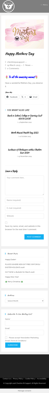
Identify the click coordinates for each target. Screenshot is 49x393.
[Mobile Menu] (44, 5)
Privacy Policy (18, 379)
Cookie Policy (30, 379)
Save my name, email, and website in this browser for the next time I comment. (22, 227)
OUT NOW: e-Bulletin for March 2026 (19, 272)
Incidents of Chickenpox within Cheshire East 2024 (24, 151)
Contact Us (7, 379)
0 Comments (13, 68)
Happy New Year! (12, 277)
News (27, 65)
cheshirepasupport (16, 62)
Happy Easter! (10, 259)
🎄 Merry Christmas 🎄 (14, 282)
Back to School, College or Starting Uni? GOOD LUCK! (24, 117)
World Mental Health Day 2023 (24, 132)
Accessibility (41, 379)
